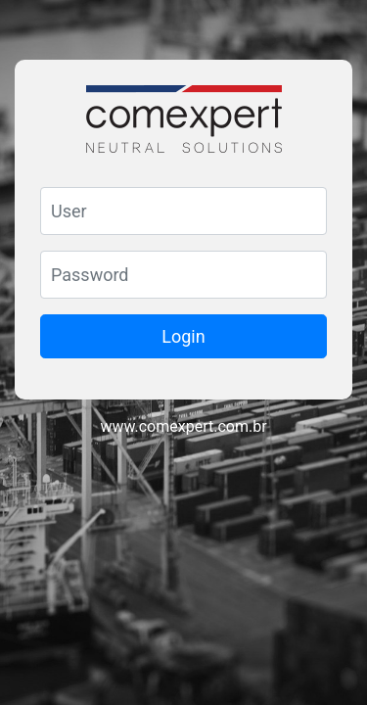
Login (183, 336)
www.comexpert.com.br (183, 426)
